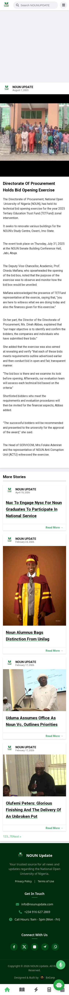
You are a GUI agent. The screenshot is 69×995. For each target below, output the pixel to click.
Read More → (54, 527)
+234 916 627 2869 (37, 912)
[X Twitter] (24, 947)
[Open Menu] (63, 5)
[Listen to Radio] (60, 964)
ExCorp (47, 977)
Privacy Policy (23, 881)
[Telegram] (45, 947)
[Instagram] (34, 947)
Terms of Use (46, 881)
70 (11, 836)
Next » (17, 836)
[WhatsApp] (55, 947)
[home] (34, 855)
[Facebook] (14, 947)
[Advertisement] (34, 36)
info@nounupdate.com (37, 904)
